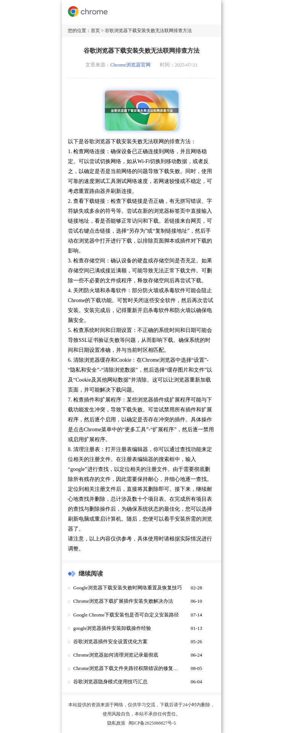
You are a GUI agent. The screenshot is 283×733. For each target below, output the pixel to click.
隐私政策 (116, 723)
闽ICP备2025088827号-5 (152, 723)
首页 (95, 30)
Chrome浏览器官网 (130, 65)
